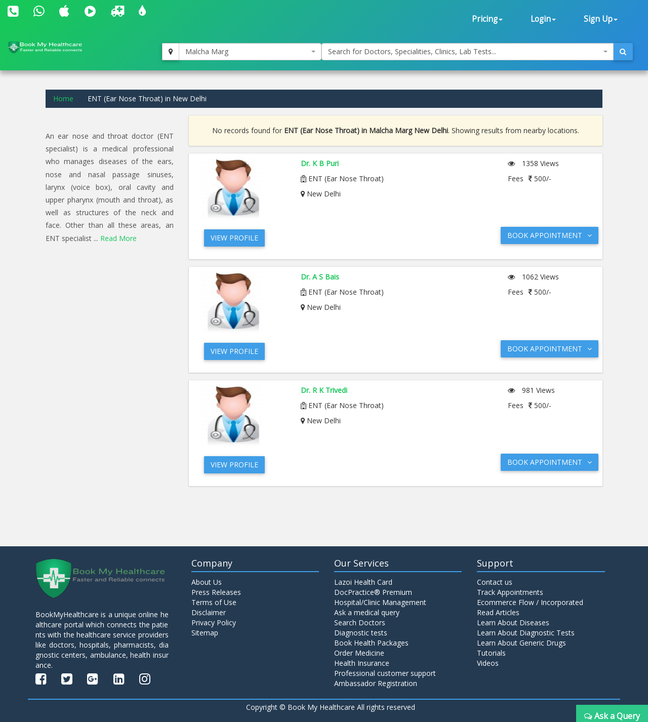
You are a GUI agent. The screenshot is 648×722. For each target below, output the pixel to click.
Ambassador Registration (375, 683)
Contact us (494, 582)
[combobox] (250, 51)
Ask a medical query (366, 612)
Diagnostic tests (360, 632)
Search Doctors (359, 622)
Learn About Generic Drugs (521, 643)
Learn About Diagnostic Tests (526, 632)
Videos (488, 663)
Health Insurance (361, 663)
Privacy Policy (213, 622)
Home (63, 98)
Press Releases (216, 592)
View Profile (234, 238)
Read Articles (498, 612)
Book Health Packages (371, 643)
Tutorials (491, 653)
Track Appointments (510, 592)
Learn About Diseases (513, 622)
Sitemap (204, 632)
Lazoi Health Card (363, 582)
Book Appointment (549, 235)
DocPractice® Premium (373, 592)
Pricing (487, 19)
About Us (206, 582)
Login (543, 19)
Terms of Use (213, 602)
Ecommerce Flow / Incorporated (530, 602)
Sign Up (601, 19)
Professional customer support (385, 673)
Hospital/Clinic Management (380, 602)
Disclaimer (208, 612)
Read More (118, 238)
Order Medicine (359, 653)
